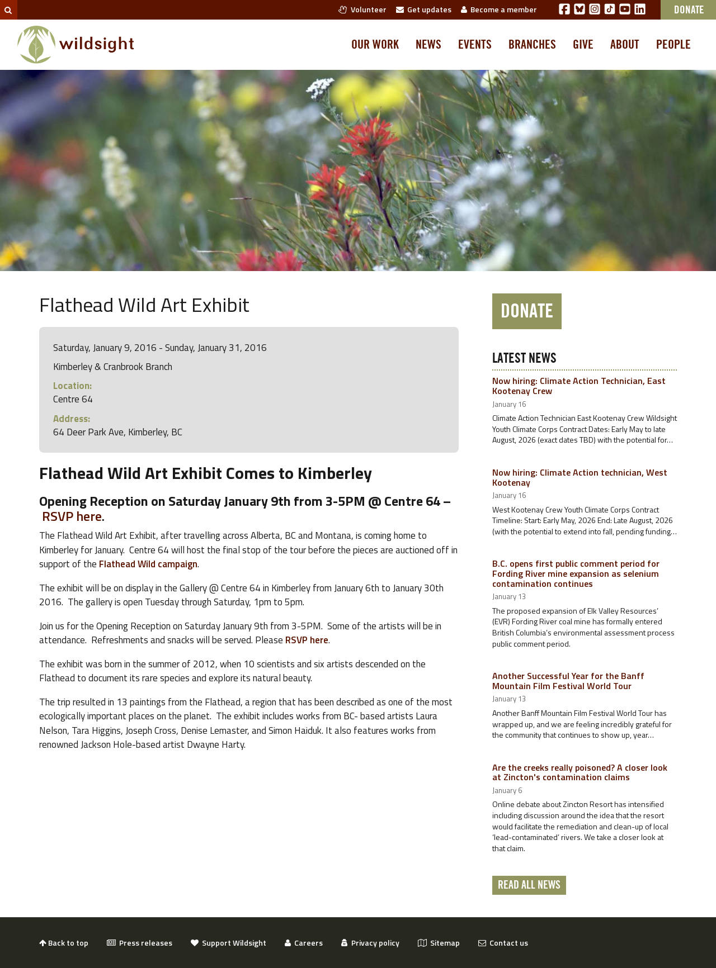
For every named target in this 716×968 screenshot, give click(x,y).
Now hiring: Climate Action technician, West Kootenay (579, 477)
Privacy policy (370, 942)
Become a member (499, 9)
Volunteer (362, 9)
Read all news (529, 885)
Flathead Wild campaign (148, 564)
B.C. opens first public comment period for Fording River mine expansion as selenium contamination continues (576, 573)
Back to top (63, 942)
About (624, 45)
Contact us (503, 942)
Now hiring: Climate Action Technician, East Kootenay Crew (579, 385)
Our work (375, 45)
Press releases (139, 942)
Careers (304, 942)
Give (583, 45)
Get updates (423, 9)
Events (475, 45)
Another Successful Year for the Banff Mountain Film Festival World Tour (568, 680)
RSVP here (72, 516)
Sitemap (439, 942)
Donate (527, 311)
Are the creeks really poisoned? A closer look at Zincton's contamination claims (579, 772)
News (428, 45)
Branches (532, 45)
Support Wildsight (228, 942)
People (673, 45)
